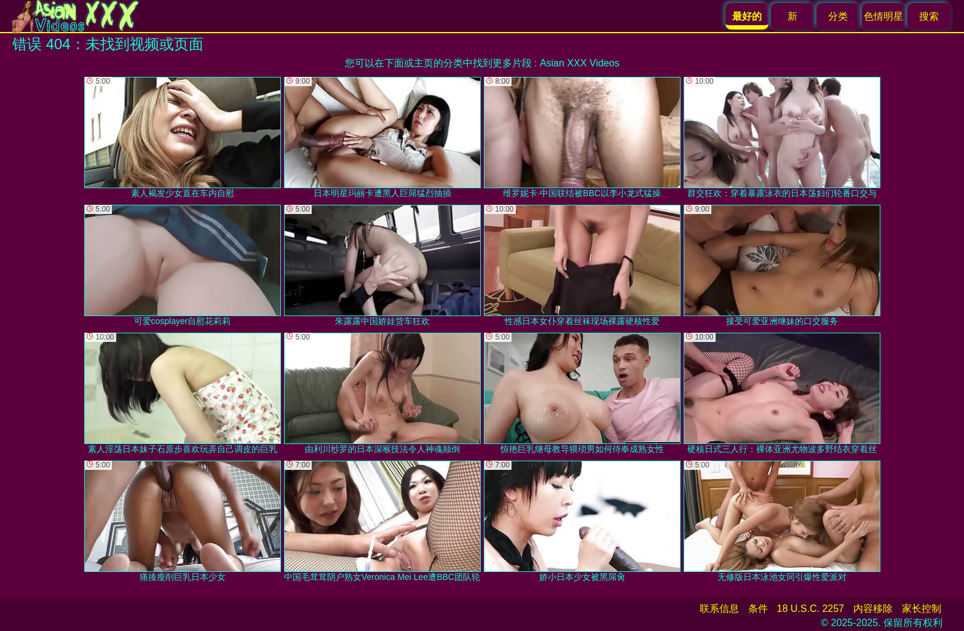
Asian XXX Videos (580, 63)
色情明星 (883, 16)
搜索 (929, 16)
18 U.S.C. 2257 (810, 608)
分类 (838, 16)
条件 (758, 608)
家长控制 (921, 608)
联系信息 (719, 608)
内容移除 (873, 608)
